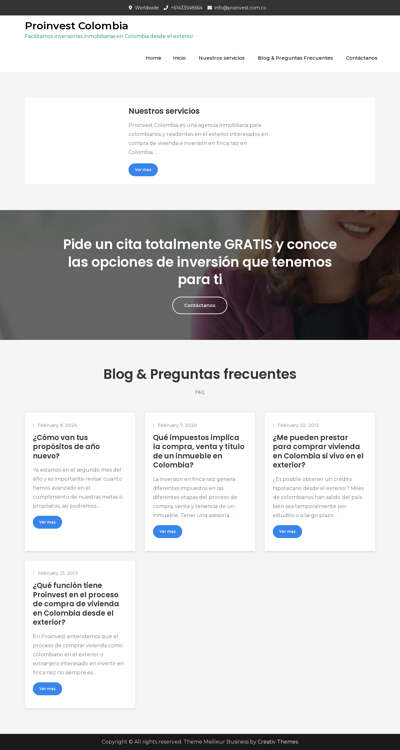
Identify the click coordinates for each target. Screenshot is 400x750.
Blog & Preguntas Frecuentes (295, 58)
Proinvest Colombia (77, 25)
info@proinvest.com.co (240, 8)
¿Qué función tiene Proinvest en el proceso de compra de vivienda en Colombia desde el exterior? (76, 604)
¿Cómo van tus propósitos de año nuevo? (66, 447)
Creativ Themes (278, 742)
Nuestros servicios (222, 58)
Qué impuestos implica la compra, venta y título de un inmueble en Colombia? (198, 451)
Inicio (179, 58)
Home (153, 58)
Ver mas (143, 169)
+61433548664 (187, 8)
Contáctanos (361, 58)
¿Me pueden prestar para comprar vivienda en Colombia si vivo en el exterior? (318, 451)
